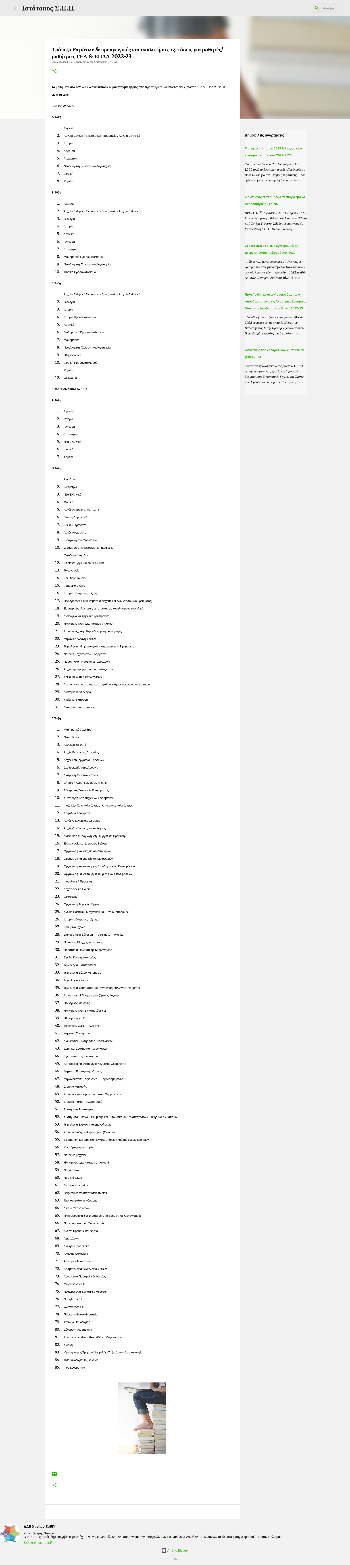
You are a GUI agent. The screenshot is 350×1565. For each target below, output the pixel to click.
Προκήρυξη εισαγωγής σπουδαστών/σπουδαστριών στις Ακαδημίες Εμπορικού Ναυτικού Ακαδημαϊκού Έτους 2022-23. (276, 301)
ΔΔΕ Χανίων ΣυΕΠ (39, 1526)
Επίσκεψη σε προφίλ (38, 1542)
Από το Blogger (175, 1550)
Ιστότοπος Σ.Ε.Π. (49, 8)
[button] (54, 71)
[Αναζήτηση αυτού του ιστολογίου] (313, 8)
